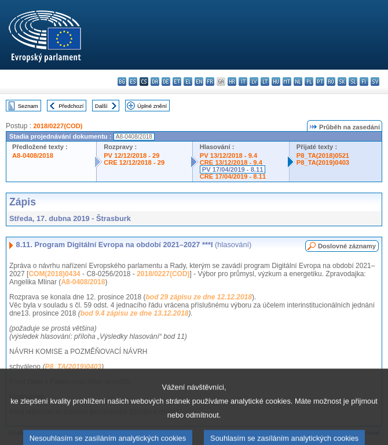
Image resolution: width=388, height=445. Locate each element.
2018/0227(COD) (57, 125)
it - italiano (243, 81)
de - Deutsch (166, 81)
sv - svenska (375, 81)
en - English (199, 81)
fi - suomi (364, 81)
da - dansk (155, 81)
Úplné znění (152, 106)
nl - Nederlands (298, 81)
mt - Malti (287, 81)
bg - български (122, 81)
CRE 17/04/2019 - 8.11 (233, 176)
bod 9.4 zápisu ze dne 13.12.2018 (134, 313)
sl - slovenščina (353, 81)
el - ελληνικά (188, 81)
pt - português (320, 81)
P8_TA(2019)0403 (323, 162)
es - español (133, 81)
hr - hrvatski (232, 81)
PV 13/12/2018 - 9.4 (229, 155)
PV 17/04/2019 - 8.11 (232, 169)
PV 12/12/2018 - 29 (131, 155)
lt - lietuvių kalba (265, 81)
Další (101, 106)
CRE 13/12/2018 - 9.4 (231, 162)
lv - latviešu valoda (254, 81)
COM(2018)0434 (54, 274)
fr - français (210, 81)
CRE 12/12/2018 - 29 (134, 162)
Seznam (28, 106)
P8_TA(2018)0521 (323, 155)
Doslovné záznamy (347, 246)
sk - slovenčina (342, 81)
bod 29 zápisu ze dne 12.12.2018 (198, 297)
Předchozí (70, 106)
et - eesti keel (177, 81)
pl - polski (309, 81)
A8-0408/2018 (32, 155)
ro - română (331, 81)
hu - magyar (276, 81)
